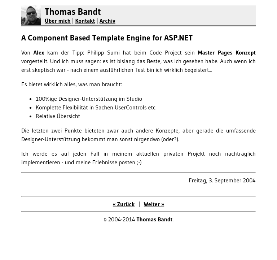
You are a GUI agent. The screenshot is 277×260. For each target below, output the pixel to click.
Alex (39, 52)
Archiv (107, 20)
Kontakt (85, 20)
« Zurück (124, 204)
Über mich (58, 20)
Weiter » (154, 204)
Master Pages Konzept (227, 52)
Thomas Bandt (73, 11)
